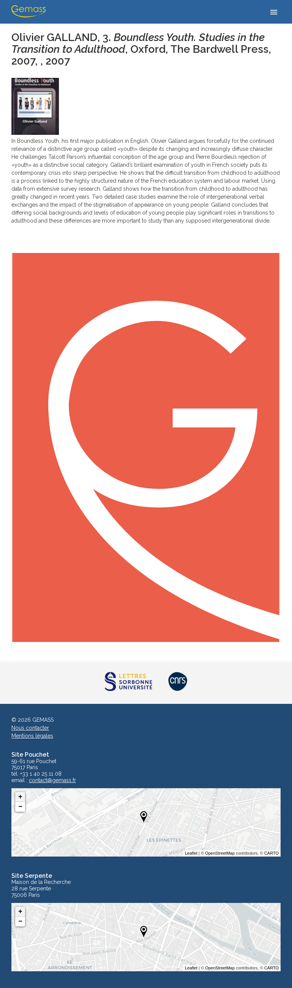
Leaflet (191, 853)
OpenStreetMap (220, 853)
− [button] (20, 806)
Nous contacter (30, 728)
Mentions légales (32, 736)
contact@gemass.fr (52, 780)
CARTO (271, 853)
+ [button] (20, 796)
